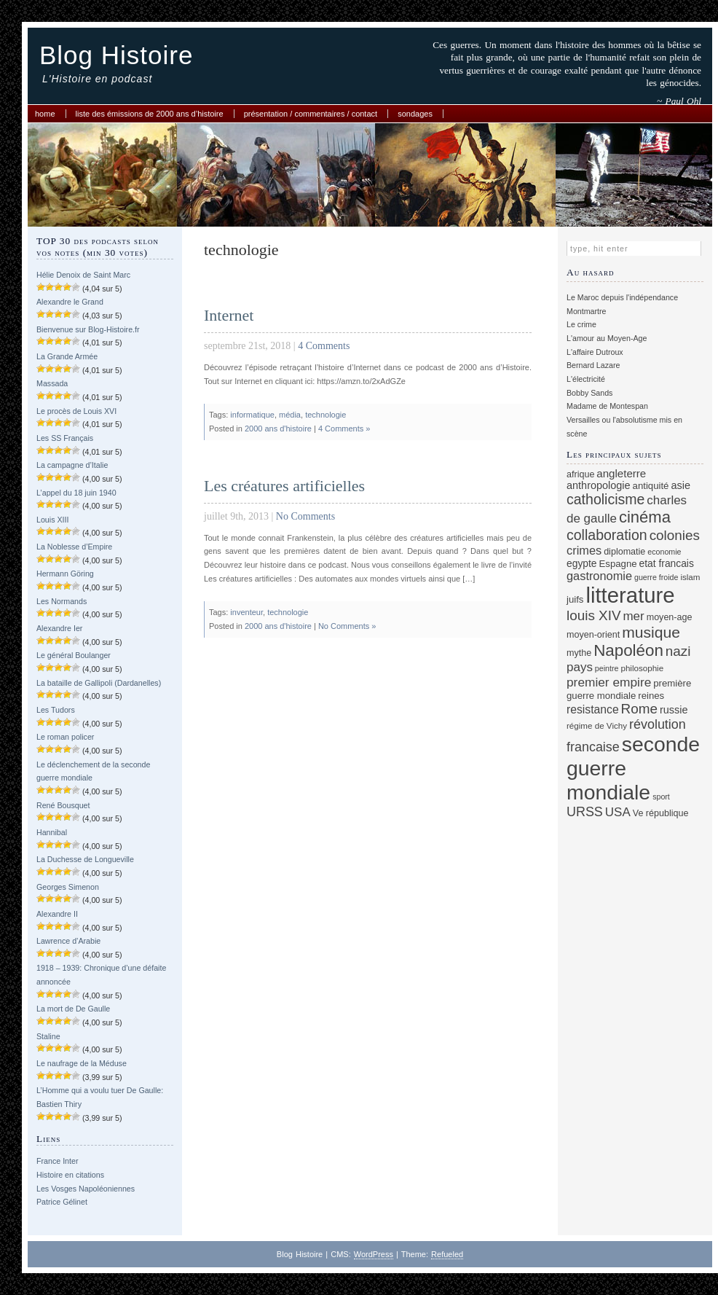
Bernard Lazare (593, 365)
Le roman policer (65, 736)
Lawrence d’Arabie (68, 940)
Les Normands (61, 601)
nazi (678, 651)
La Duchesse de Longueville (85, 859)
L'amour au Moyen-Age (607, 338)
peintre (607, 668)
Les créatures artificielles (284, 486)
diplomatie (624, 552)
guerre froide (656, 577)
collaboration (607, 535)
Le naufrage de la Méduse (81, 1063)
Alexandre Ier (59, 628)
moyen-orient (593, 635)
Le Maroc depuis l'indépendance (622, 297)
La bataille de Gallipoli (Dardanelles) (98, 682)
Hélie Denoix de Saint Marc (83, 274)
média (290, 414)
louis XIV (594, 615)
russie (674, 710)
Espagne (618, 563)
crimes (584, 550)
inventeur (246, 612)
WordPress (373, 1254)
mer (633, 616)
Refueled (447, 1254)
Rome (639, 708)
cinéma (645, 517)
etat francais (666, 563)
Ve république (661, 813)
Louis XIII (52, 519)
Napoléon (628, 650)
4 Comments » (344, 428)
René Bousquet (63, 805)
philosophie (641, 668)
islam (690, 577)
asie (680, 485)
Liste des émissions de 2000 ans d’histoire (150, 113)
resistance (593, 709)
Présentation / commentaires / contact (310, 113)
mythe (579, 653)
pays (580, 667)
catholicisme (605, 499)
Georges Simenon (67, 887)
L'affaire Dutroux (595, 352)
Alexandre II (57, 913)
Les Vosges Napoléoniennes (85, 1188)
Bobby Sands (589, 392)
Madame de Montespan (607, 406)
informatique (252, 414)
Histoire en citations (70, 1174)
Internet (228, 315)
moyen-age (670, 617)
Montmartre (586, 311)
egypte (582, 563)
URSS (585, 812)
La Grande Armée (67, 356)
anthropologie (599, 485)
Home (45, 113)
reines (651, 695)
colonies (675, 535)
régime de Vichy (597, 725)
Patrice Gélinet (61, 1201)
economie (664, 551)
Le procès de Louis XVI (76, 411)
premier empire (609, 682)
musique (651, 632)
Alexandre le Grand (69, 301)
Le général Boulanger (73, 655)
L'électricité (586, 379)
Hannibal (51, 832)
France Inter (57, 1161)
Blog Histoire (116, 55)
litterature (629, 595)
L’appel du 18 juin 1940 (76, 492)
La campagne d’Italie (72, 465)
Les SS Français (64, 438)
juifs (575, 599)
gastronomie (599, 575)
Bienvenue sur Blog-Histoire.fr (88, 329)
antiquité (651, 485)
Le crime (581, 324)
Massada (52, 383)
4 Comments (324, 345)
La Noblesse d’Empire (74, 546)
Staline (48, 1036)
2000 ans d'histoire (278, 428)
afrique (580, 474)
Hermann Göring (65, 573)
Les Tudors (55, 709)
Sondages (415, 113)
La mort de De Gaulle (73, 1008)
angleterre (621, 473)
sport (661, 796)
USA (618, 812)
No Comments (305, 516)
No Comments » (347, 626)
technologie (325, 414)
